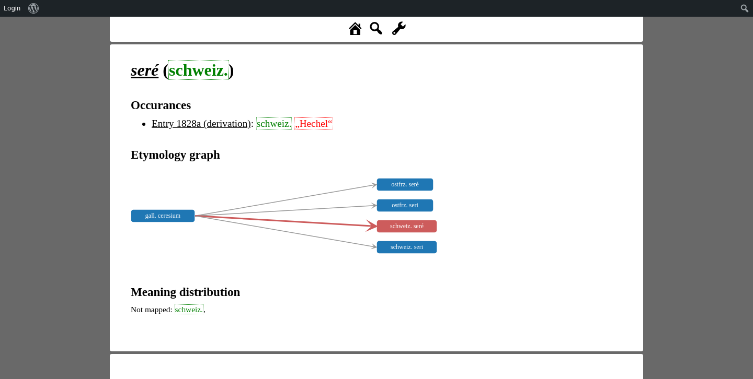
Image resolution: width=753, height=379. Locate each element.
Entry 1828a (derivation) (201, 123)
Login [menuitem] (12, 8)
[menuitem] (34, 8)
